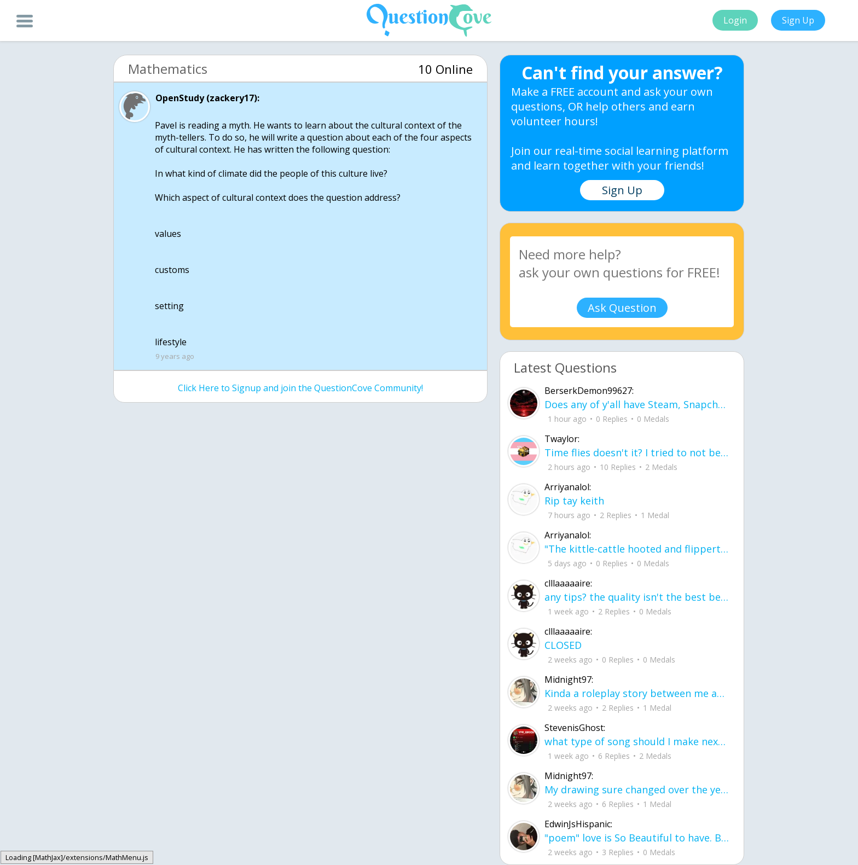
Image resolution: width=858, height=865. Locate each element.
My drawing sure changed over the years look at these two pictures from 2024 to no (637, 789)
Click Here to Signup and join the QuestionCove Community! (300, 388)
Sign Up (798, 20)
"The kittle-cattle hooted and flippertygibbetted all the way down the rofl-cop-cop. (637, 548)
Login (735, 20)
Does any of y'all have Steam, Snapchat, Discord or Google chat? (637, 404)
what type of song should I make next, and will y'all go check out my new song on (637, 741)
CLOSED (563, 645)
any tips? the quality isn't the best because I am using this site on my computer (637, 596)
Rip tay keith (574, 500)
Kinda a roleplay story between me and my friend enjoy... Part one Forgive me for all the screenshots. (637, 693)
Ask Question (622, 307)
